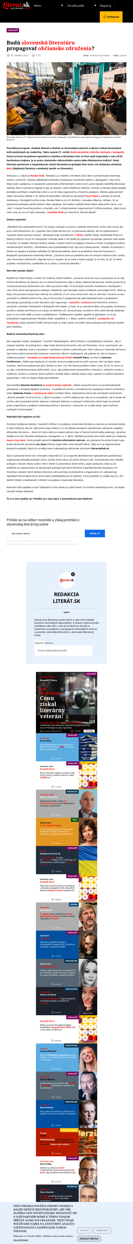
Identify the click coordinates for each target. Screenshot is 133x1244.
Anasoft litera (48, 680)
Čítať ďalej (89, 731)
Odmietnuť (102, 1236)
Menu (37, 5)
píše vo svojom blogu (33, 377)
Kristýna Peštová (49, 966)
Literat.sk (16, 3)
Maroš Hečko (47, 1107)
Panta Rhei (46, 740)
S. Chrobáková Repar (51, 825)
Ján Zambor (46, 910)
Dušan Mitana (47, 1079)
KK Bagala (45, 938)
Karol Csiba (46, 1163)
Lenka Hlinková (48, 1051)
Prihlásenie (113, 16)
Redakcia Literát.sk (66, 597)
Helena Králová (48, 994)
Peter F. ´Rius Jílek (49, 797)
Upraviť (84, 1236)
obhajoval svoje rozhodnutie (63, 234)
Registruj (105, 5)
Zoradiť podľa (76, 5)
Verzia (43, 1135)
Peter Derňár (47, 1192)
